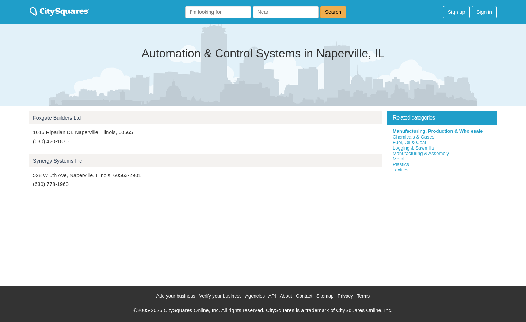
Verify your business (220, 296)
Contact (304, 296)
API (272, 296)
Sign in (484, 12)
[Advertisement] (442, 227)
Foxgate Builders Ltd (57, 118)
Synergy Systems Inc (57, 161)
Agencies (254, 296)
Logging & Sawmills (413, 148)
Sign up (456, 12)
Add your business (175, 296)
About (286, 296)
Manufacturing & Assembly (421, 153)
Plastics (401, 164)
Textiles (400, 169)
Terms (363, 296)
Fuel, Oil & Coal (409, 142)
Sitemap (325, 296)
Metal (398, 159)
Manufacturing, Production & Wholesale (438, 131)
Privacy (345, 296)
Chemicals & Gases (413, 137)
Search (333, 12)
